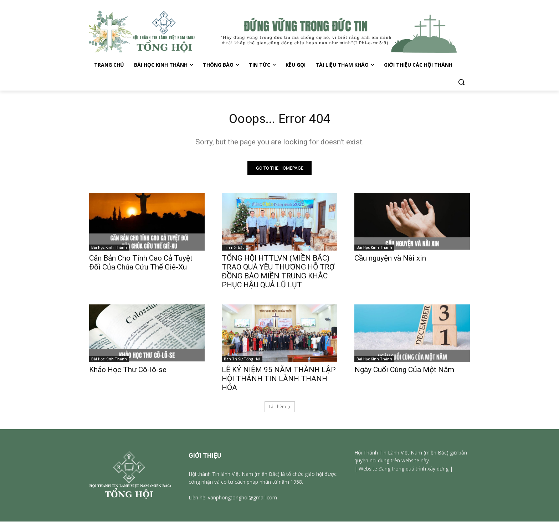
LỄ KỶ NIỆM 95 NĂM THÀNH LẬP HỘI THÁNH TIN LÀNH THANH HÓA (279, 381)
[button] (461, 82)
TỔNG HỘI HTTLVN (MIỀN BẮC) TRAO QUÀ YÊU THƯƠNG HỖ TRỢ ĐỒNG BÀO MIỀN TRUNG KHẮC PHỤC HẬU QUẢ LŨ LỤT (278, 274)
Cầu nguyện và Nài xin (390, 260)
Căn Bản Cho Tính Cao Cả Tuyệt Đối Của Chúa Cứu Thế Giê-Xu (141, 265)
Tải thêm (279, 409)
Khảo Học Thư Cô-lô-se (127, 372)
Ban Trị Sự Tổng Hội (242, 361)
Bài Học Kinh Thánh (109, 249)
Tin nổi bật (234, 249)
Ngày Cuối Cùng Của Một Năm (404, 372)
